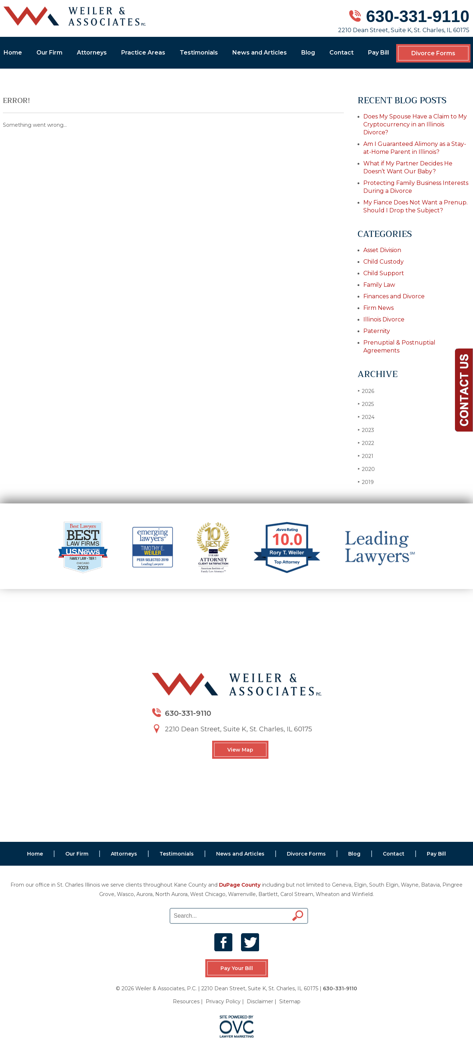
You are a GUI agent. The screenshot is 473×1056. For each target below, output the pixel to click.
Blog (308, 52)
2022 (366, 442)
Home (13, 52)
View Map (240, 749)
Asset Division (382, 250)
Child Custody (383, 261)
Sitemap (290, 1001)
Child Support (383, 273)
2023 (366, 429)
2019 (366, 481)
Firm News (378, 307)
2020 (366, 468)
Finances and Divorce (394, 296)
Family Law (379, 284)
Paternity (376, 331)
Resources (186, 1001)
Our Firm (49, 52)
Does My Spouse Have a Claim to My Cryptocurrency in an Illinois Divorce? (415, 124)
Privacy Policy (223, 1001)
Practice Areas (143, 52)
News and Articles (259, 52)
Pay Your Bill (236, 968)
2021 (365, 455)
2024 (366, 416)
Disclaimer (260, 1001)
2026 (366, 390)
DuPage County (239, 885)
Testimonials (199, 52)
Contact (341, 52)
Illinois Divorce (383, 319)
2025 (366, 403)
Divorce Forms (433, 53)
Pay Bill (378, 52)
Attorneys (92, 52)
